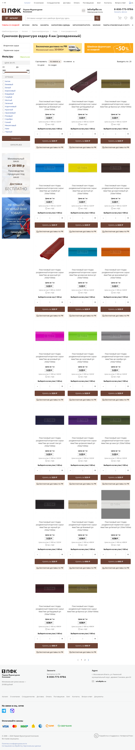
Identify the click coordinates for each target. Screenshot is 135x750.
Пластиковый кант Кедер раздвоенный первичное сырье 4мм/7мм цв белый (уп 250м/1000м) (115, 524)
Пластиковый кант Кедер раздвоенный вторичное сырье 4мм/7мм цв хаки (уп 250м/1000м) (115, 440)
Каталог (27, 3)
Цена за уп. (9, 63)
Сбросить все (25, 57)
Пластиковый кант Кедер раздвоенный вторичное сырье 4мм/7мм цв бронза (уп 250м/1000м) (115, 104)
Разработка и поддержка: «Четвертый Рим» (116, 736)
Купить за (49, 141)
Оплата (76, 3)
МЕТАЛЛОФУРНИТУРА (81, 25)
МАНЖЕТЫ (44, 25)
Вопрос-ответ (120, 3)
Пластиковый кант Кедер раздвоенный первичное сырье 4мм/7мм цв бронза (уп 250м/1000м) (82, 609)
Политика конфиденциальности (14, 743)
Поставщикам (88, 3)
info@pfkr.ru (94, 9)
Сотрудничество (53, 3)
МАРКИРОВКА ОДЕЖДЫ (60, 25)
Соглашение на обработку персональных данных (21, 746)
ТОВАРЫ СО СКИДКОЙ (10, 25)
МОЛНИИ (96, 25)
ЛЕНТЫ (34, 25)
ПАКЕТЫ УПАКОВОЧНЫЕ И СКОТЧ (116, 25)
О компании (39, 3)
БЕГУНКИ (25, 25)
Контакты (108, 3)
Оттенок (8, 77)
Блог (99, 3)
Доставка (66, 3)
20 (131, 61)
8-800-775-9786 (123, 9)
